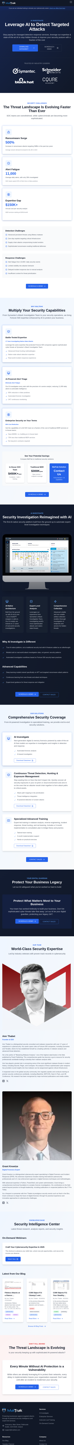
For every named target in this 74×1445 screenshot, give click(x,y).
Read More (10, 1317)
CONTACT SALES (49, 694)
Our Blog (5, 1438)
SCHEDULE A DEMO (51, 48)
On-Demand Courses (46, 1421)
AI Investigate (44, 1411)
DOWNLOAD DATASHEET (27, 48)
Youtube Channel (8, 1442)
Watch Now (13, 1258)
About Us (42, 1438)
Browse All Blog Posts (37, 1325)
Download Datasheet (24, 760)
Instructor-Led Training (47, 1418)
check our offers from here (57, 8)
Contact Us (43, 1442)
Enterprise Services (46, 1414)
